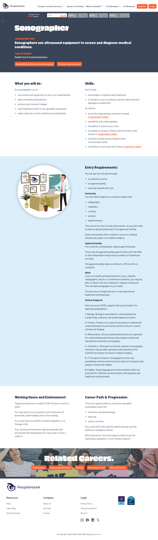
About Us (47, 506)
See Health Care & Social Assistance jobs (34, 66)
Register (142, 7)
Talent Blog (11, 511)
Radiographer (39, 470)
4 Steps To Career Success (51, 7)
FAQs (8, 506)
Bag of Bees (97, 537)
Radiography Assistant (60, 470)
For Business (129, 7)
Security (84, 515)
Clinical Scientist (117, 470)
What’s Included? (95, 7)
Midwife (79, 470)
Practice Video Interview (69, 66)
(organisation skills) (98, 119)
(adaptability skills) (107, 136)
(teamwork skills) (132, 149)
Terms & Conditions (89, 511)
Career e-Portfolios (75, 7)
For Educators (113, 7)
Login (152, 7)
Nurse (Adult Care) (96, 470)
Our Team (47, 511)
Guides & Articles (13, 515)
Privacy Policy (86, 506)
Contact (46, 515)
